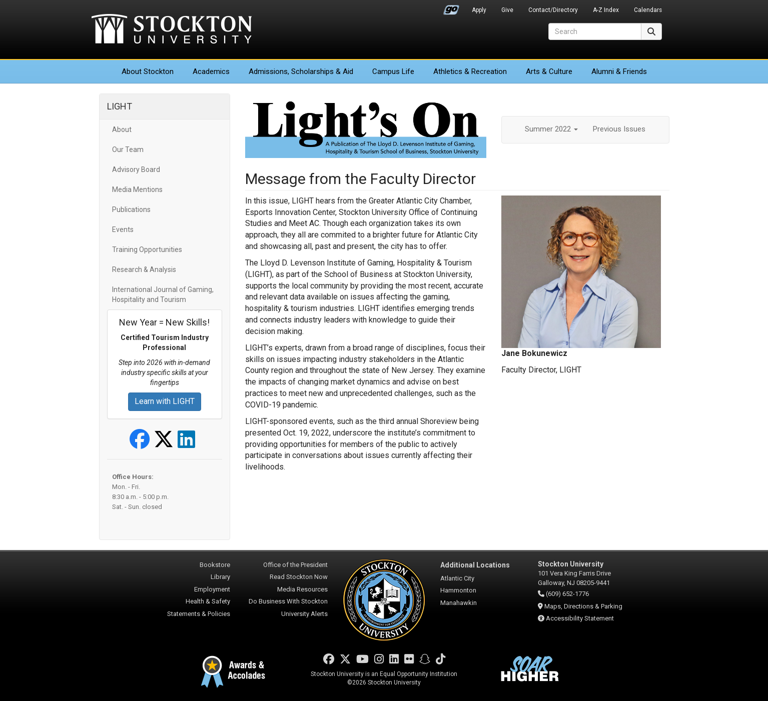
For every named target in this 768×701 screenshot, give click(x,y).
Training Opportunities (147, 250)
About (148, 71)
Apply (479, 10)
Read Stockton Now (299, 576)
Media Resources (302, 589)
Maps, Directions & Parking (583, 606)
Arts (549, 71)
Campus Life (393, 71)
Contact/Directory (553, 10)
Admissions (301, 71)
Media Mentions (137, 190)
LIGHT (119, 106)
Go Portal (451, 7)
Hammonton (458, 590)
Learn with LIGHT (165, 401)
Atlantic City (457, 578)
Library (220, 576)
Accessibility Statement (580, 618)
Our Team (128, 150)
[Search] (594, 31)
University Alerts (304, 614)
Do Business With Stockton (288, 601)
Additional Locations (475, 565)
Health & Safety (208, 601)
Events (123, 230)
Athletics (470, 71)
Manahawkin (458, 602)
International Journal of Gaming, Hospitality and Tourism (163, 295)
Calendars (648, 10)
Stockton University (172, 30)
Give (507, 10)
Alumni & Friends (619, 71)
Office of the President (295, 564)
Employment (212, 589)
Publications (131, 210)
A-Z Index (606, 10)
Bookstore (215, 564)
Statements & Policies (198, 614)
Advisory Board (136, 170)
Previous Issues (619, 129)
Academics (211, 71)
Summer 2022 (551, 129)
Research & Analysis (144, 270)
